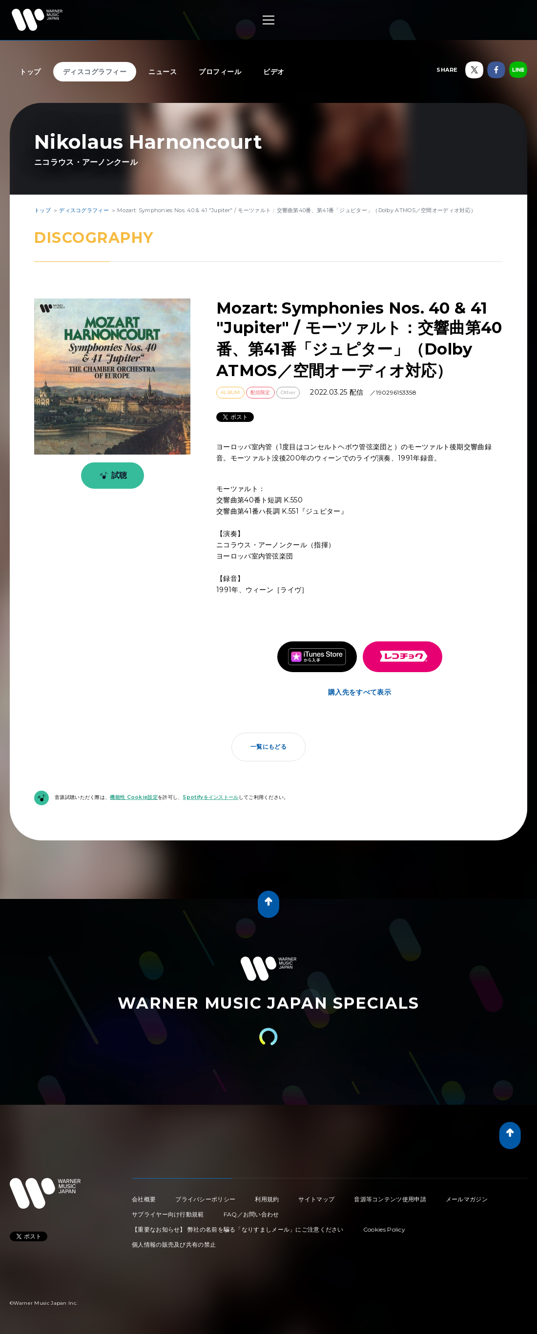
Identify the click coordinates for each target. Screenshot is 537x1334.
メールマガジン (467, 1199)
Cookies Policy (384, 1229)
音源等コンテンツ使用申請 (390, 1199)
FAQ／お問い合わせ (251, 1214)
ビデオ (274, 71)
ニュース (162, 71)
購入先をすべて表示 (359, 692)
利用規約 (267, 1199)
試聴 (111, 475)
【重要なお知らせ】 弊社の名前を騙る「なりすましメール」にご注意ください (238, 1229)
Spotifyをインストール (210, 797)
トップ (30, 71)
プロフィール (220, 71)
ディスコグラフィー (95, 71)
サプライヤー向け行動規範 (168, 1214)
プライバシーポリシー (205, 1199)
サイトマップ (316, 1199)
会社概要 (144, 1199)
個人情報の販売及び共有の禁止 (174, 1244)
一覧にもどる (268, 746)
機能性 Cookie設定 (134, 797)
